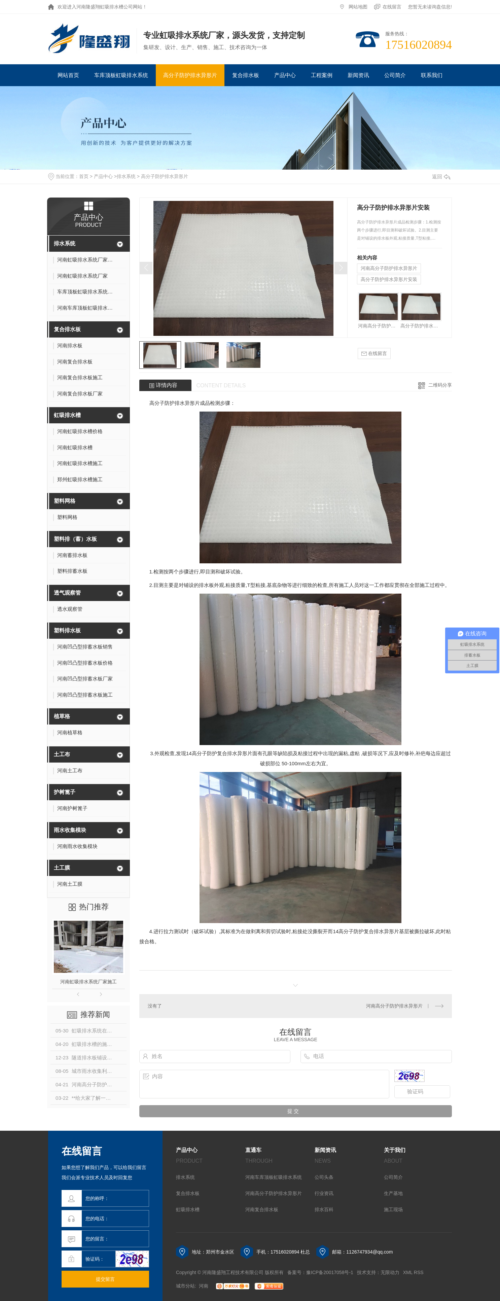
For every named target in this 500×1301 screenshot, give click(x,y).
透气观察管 (67, 593)
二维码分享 (440, 385)
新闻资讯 (358, 75)
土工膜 (62, 868)
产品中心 (285, 75)
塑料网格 (64, 501)
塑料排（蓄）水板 (75, 539)
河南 (203, 1286)
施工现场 (393, 1209)
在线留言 (392, 6)
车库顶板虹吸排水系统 (121, 75)
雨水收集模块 (70, 830)
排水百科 (324, 1209)
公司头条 (324, 1177)
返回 (441, 176)
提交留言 (105, 1279)
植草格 (62, 716)
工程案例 (321, 75)
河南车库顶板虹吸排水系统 (273, 1177)
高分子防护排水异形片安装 (389, 279)
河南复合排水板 (261, 1209)
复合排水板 (245, 75)
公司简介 (395, 75)
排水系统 (126, 176)
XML (408, 1272)
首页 (83, 176)
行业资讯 (324, 1193)
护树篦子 (64, 792)
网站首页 (68, 75)
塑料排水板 (67, 630)
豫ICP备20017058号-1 (329, 1272)
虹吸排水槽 (67, 415)
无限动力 (390, 1272)
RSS (419, 1272)
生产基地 (393, 1193)
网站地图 (358, 6)
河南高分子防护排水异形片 (389, 268)
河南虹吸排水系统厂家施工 (88, 981)
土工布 (62, 754)
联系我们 (431, 75)
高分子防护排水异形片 (190, 75)
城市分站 (185, 1286)
